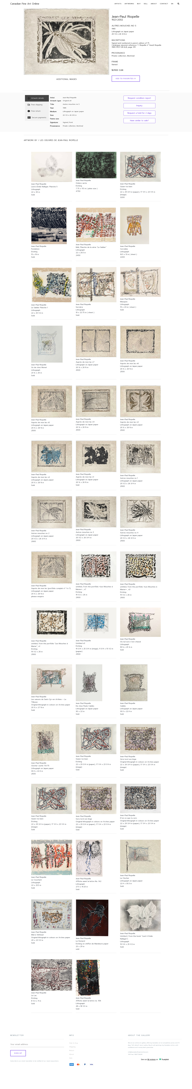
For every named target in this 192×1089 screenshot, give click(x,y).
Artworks (129, 4)
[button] (139, 98)
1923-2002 (117, 19)
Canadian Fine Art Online (24, 4)
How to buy (73, 1043)
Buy (139, 4)
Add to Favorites (126, 78)
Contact (164, 4)
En (172, 4)
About (154, 4)
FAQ (70, 1058)
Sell (146, 4)
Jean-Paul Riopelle (125, 16)
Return (71, 1050)
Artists (117, 4)
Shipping (72, 1047)
